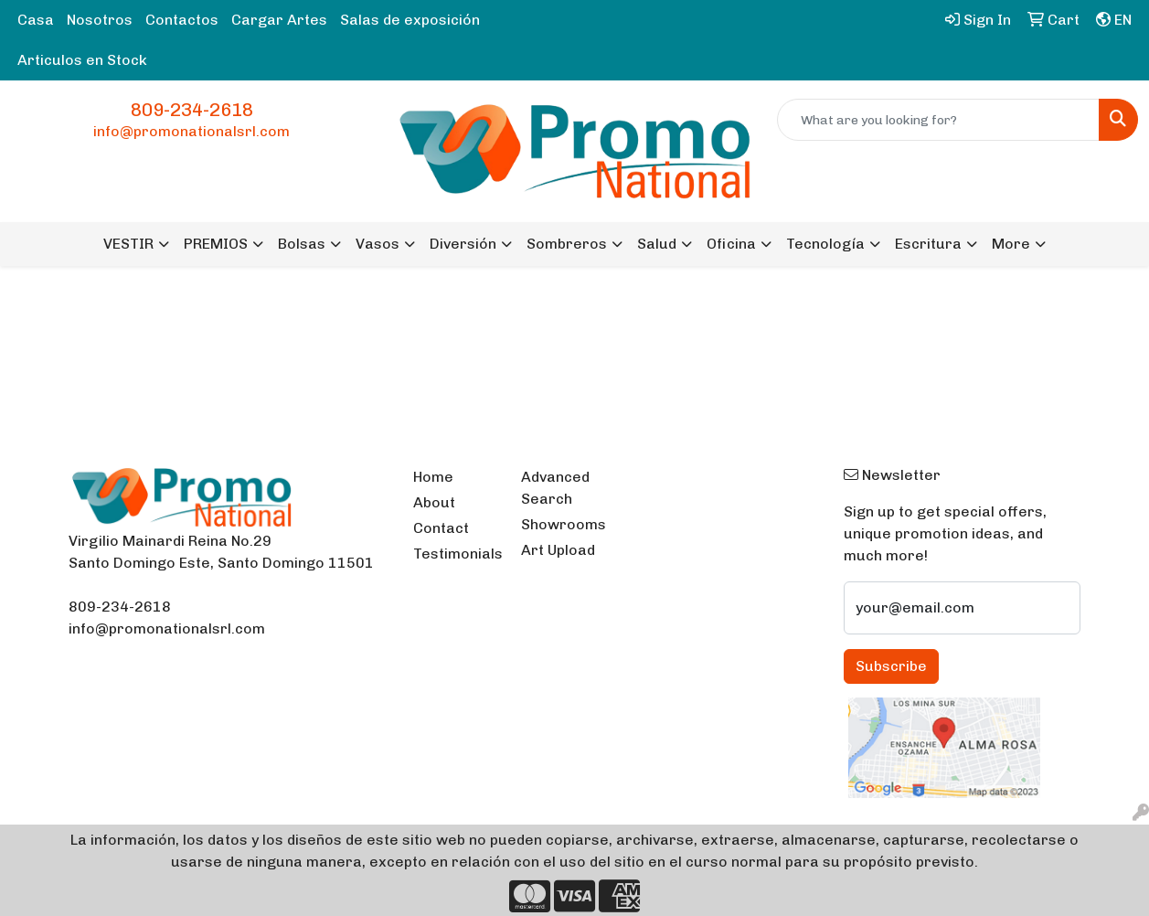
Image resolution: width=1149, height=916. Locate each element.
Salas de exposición (410, 19)
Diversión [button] (463, 243)
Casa (35, 19)
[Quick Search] (938, 120)
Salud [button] (656, 243)
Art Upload (558, 550)
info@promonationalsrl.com (191, 131)
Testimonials (456, 553)
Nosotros (100, 19)
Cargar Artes (279, 19)
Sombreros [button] (567, 243)
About (434, 502)
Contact (441, 528)
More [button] (1011, 243)
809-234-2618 (192, 110)
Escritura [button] (928, 243)
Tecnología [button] (825, 243)
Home (433, 476)
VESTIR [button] (128, 243)
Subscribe (891, 666)
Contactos (181, 19)
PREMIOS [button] (216, 243)
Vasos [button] (377, 243)
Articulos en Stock (82, 60)
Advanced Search (555, 487)
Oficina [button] (731, 243)
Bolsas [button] (301, 243)
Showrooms (563, 524)
